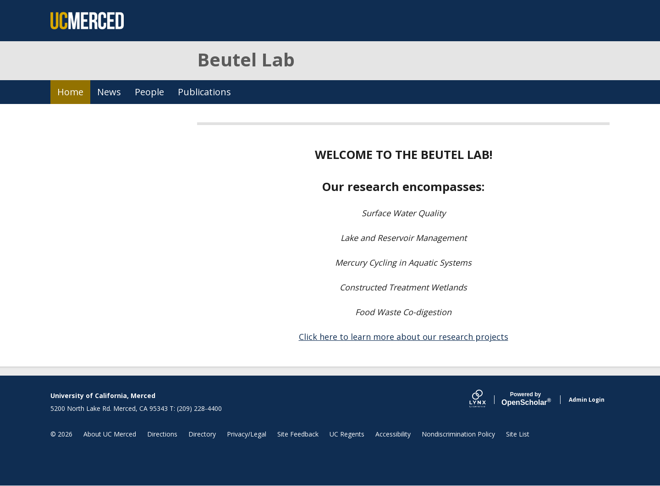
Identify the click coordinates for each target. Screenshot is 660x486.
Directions (162, 434)
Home (70, 92)
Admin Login (587, 400)
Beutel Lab (246, 59)
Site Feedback (298, 434)
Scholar (525, 399)
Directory (202, 434)
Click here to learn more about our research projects (403, 336)
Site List (517, 434)
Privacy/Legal (246, 434)
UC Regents (347, 434)
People (149, 92)
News (109, 92)
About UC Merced (109, 434)
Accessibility (393, 434)
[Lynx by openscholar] (485, 399)
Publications (204, 92)
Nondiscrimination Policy (458, 434)
